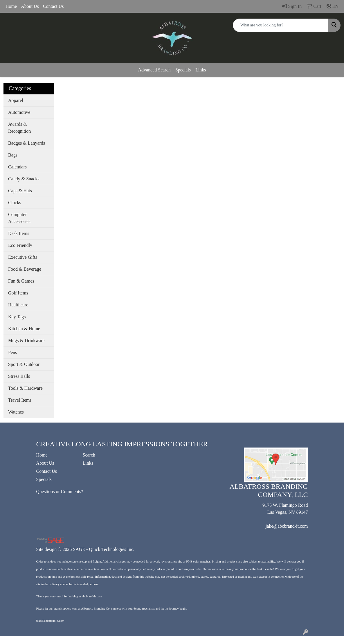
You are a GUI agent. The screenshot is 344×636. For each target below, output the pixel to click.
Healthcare (18, 304)
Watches (16, 411)
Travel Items (20, 400)
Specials (183, 69)
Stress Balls (19, 376)
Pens (12, 352)
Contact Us (53, 6)
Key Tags (17, 316)
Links (200, 69)
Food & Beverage (24, 269)
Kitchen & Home (24, 328)
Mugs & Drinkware (26, 340)
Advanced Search (154, 69)
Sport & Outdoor (23, 364)
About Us (30, 6)
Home (11, 6)
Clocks (14, 202)
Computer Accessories (19, 218)
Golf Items (18, 292)
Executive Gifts (22, 257)
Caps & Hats (20, 190)
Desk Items (18, 233)
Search (88, 454)
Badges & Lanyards (26, 143)
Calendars (17, 166)
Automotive (19, 112)
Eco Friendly (20, 245)
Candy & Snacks (23, 178)
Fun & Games (21, 281)
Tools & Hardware (25, 388)
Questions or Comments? (59, 491)
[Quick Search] (280, 25)
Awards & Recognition (19, 128)
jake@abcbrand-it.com (287, 526)
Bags (12, 154)
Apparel (15, 100)
